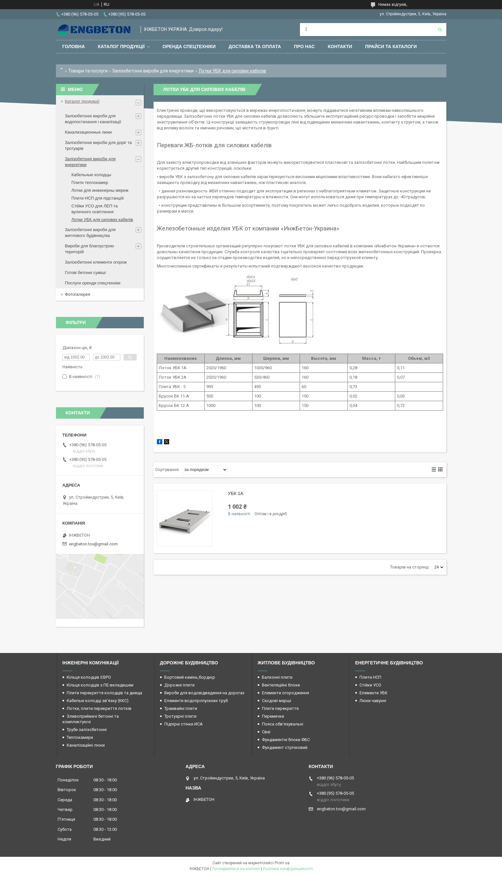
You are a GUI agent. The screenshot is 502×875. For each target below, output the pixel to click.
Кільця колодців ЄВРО (89, 677)
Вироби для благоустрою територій (89, 248)
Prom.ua (282, 863)
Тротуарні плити (180, 716)
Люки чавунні (373, 700)
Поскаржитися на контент (236, 869)
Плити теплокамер (90, 182)
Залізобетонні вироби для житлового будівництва (90, 232)
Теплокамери (80, 737)
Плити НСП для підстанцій (98, 198)
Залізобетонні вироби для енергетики (153, 70)
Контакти (340, 46)
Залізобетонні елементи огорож (96, 262)
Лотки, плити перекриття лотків (99, 708)
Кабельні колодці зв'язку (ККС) (98, 700)
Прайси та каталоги (391, 46)
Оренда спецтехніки (189, 46)
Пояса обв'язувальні (282, 724)
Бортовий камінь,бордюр (189, 677)
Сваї (266, 731)
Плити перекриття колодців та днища (104, 692)
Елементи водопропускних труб (196, 700)
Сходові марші (276, 700)
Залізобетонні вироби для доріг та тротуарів (98, 145)
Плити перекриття (280, 708)
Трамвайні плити (180, 708)
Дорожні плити (179, 685)
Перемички (273, 716)
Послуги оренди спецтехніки (93, 283)
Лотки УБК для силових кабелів (102, 219)
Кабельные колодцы (91, 174)
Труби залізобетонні (87, 729)
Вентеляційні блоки (281, 685)
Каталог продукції (121, 46)
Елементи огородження (285, 692)
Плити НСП (370, 677)
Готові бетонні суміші (85, 272)
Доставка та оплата (255, 46)
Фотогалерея (77, 294)
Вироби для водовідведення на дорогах (204, 692)
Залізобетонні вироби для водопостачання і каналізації (93, 118)
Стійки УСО (370, 685)
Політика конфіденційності (288, 869)
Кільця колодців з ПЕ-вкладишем (100, 685)
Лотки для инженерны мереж (100, 190)
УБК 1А (235, 493)
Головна (73, 46)
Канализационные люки (88, 132)
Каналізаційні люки (86, 745)
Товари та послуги (88, 70)
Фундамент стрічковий (284, 747)
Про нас (304, 46)
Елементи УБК (373, 692)
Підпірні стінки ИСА (183, 724)
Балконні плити (277, 677)
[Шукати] (439, 29)
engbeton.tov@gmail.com (93, 544)
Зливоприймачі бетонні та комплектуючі (90, 719)
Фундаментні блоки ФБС (286, 739)
